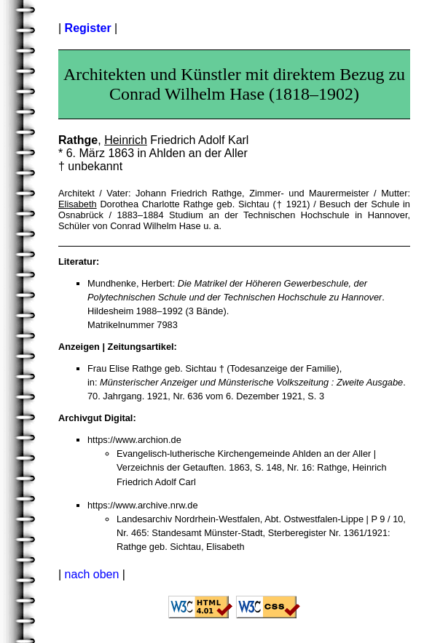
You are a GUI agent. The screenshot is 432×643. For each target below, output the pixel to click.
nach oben (92, 574)
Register (88, 28)
